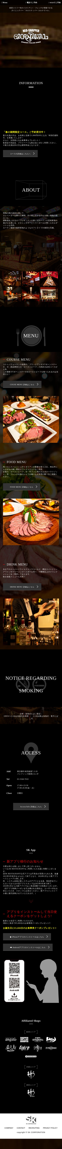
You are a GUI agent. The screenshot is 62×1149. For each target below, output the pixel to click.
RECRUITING (34, 1128)
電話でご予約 (31, 3)
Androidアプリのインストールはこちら (28, 947)
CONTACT (21, 1128)
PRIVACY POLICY (50, 1128)
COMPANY (9, 1128)
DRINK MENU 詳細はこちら (22, 587)
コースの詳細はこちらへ (20, 154)
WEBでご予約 (54, 3)
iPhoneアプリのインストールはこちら (27, 937)
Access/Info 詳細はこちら (31, 807)
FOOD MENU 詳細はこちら (21, 487)
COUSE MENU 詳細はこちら (22, 385)
